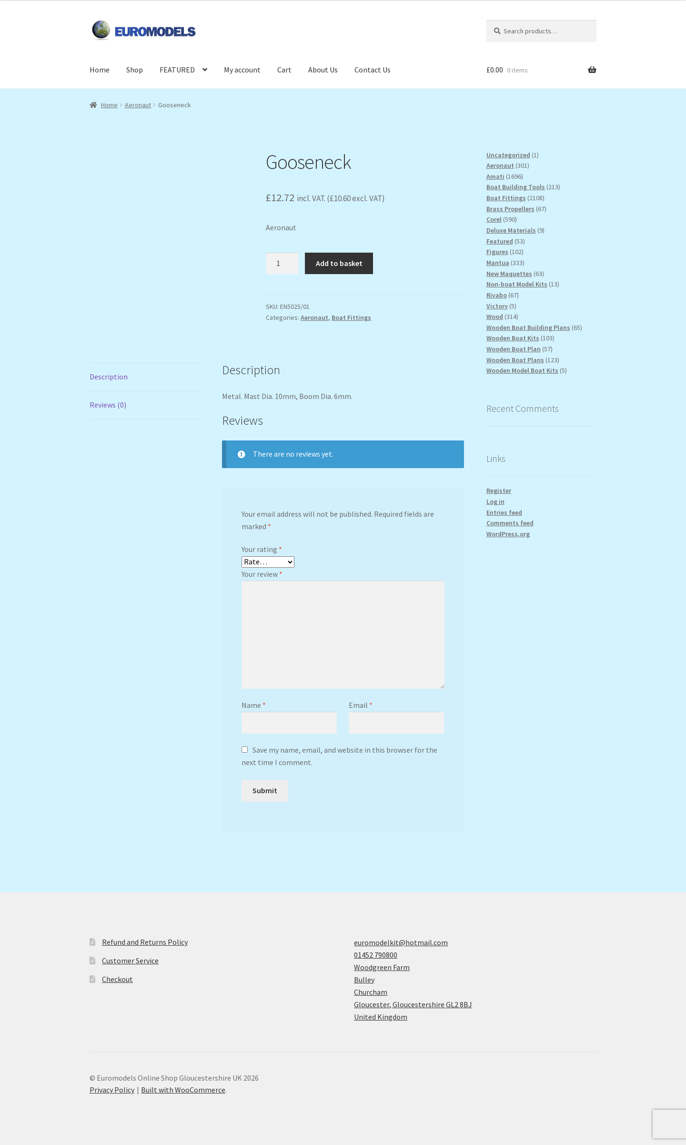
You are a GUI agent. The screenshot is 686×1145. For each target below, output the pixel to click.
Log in (495, 501)
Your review (262, 574)
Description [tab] (109, 376)
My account (242, 69)
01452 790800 (375, 955)
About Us (323, 69)
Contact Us (372, 69)
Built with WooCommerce (183, 1089)
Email (361, 705)
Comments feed (510, 523)
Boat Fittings (351, 317)
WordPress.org (508, 534)
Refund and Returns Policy (145, 942)
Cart (284, 69)
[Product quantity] (282, 264)
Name (254, 705)
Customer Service (130, 960)
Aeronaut (138, 105)
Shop (134, 69)
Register (498, 490)
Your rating (262, 549)
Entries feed (504, 512)
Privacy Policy (112, 1089)
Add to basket (339, 263)
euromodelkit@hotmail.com (401, 942)
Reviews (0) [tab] (108, 404)
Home (100, 69)
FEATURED (177, 69)
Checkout (117, 979)
